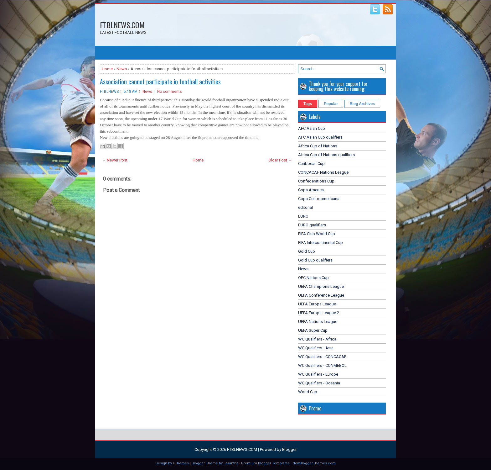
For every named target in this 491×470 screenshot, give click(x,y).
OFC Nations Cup (313, 277)
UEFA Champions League (321, 286)
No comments (169, 91)
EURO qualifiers (312, 225)
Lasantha (231, 463)
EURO (303, 216)
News (121, 68)
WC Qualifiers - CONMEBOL (322, 365)
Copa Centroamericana (318, 198)
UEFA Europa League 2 (318, 312)
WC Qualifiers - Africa (317, 339)
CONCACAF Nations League (323, 172)
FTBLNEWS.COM (122, 24)
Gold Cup (306, 251)
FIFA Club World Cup (316, 233)
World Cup (307, 391)
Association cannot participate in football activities (160, 81)
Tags (307, 104)
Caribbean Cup (311, 163)
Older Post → (280, 160)
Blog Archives (362, 104)
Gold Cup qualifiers (315, 260)
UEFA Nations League (317, 321)
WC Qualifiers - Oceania (319, 383)
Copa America (311, 189)
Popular (331, 104)
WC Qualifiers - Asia (315, 348)
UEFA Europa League (317, 304)
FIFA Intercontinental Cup (320, 242)
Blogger (289, 449)
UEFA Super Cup (313, 330)
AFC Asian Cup (311, 128)
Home (107, 68)
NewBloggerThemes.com (314, 463)
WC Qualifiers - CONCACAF (322, 356)
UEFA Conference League (321, 295)
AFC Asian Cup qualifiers (320, 137)
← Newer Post (114, 160)
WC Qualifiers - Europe (318, 374)
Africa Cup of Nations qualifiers (326, 154)
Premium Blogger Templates (265, 463)
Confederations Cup (316, 181)
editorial (305, 207)
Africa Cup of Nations (317, 146)
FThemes (181, 463)
